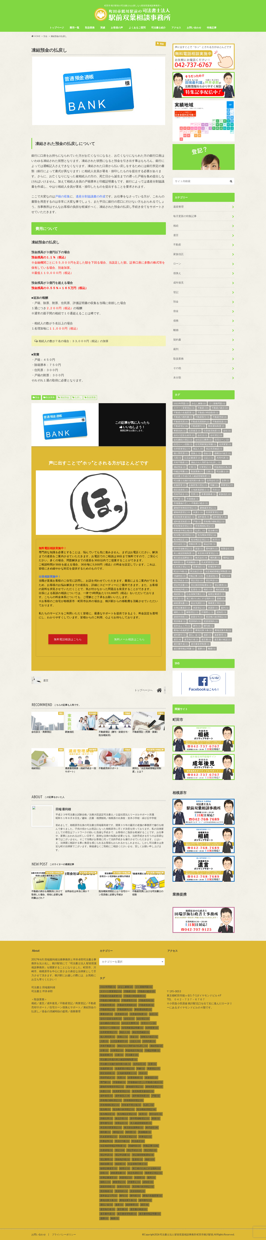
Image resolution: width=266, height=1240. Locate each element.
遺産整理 (178, 206)
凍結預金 (64, 397)
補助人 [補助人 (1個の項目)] (178, 612)
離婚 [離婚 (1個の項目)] (212, 648)
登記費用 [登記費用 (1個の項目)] (221, 584)
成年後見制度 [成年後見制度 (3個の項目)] (182, 521)
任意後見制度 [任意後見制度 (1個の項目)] (212, 430)
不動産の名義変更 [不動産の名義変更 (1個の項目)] (184, 412)
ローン (177, 263)
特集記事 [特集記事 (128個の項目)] (196, 575)
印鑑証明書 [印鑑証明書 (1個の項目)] (181, 471)
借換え (177, 272)
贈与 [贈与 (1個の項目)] (197, 625)
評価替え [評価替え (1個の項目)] (207, 612)
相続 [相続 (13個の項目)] (208, 589)
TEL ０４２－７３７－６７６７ (186, 999)
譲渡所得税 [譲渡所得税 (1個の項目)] (181, 616)
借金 (175, 310)
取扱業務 (90, 27)
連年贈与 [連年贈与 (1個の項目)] (180, 634)
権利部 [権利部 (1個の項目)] (178, 562)
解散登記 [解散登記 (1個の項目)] (192, 612)
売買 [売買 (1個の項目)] (194, 494)
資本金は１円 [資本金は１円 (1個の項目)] (182, 625)
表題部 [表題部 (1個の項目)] (213, 607)
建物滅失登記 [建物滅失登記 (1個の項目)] (208, 507)
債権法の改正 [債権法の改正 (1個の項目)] (222, 453)
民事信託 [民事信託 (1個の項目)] (199, 566)
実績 (102, 27)
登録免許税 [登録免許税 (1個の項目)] (181, 589)
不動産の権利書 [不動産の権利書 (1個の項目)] (183, 417)
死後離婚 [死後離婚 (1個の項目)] (192, 562)
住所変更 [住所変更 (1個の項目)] (225, 444)
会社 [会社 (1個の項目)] (227, 430)
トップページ (57, 27)
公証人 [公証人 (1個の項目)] (208, 457)
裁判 (175, 349)
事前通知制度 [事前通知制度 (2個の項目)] (216, 426)
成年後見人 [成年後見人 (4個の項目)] (219, 516)
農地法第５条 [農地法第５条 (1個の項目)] (223, 630)
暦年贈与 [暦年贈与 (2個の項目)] (212, 548)
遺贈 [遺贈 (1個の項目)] (201, 648)
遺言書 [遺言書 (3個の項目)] (206, 639)
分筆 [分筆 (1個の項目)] (192, 466)
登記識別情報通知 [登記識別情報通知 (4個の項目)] (201, 584)
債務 (175, 320)
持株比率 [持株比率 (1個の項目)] (195, 544)
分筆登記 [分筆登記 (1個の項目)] (205, 466)
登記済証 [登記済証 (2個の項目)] (197, 580)
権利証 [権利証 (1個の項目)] (228, 557)
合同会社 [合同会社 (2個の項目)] (213, 480)
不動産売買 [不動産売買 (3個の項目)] (181, 421)
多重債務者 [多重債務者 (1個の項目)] (208, 494)
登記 (175, 291)
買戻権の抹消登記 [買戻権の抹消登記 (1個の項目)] (216, 616)
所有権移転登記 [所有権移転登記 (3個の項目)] (204, 525)
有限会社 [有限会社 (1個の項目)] (227, 548)
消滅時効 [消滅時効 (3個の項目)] (180, 575)
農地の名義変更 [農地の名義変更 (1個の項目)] (183, 630)
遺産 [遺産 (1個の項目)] (207, 634)
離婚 (175, 330)
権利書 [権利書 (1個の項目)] (215, 557)
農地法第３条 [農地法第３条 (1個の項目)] (203, 630)
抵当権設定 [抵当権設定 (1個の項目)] (181, 539)
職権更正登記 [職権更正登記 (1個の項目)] (216, 603)
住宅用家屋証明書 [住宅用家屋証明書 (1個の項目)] (205, 444)
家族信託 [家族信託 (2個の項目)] (225, 494)
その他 (177, 367)
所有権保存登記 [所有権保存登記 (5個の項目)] (183, 525)
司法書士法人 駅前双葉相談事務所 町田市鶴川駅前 (186, 1234)
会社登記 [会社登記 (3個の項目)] (216, 435)
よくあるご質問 (137, 27)
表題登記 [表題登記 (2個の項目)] (199, 607)
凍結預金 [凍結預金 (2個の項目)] (180, 466)
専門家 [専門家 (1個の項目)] (178, 498)
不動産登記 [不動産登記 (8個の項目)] (181, 426)
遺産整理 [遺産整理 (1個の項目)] (220, 634)
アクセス (176, 27)
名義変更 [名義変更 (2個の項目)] (180, 485)
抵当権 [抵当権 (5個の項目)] (213, 530)
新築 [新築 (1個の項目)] (199, 548)
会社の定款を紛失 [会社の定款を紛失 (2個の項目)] (184, 435)
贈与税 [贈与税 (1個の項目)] (208, 625)
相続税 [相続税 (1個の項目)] (178, 593)
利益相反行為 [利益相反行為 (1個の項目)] (222, 466)
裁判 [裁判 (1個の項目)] (225, 607)
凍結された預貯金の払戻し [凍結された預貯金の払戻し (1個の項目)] (206, 462)
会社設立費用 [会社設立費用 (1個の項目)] (203, 439)
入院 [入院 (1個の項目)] (177, 457)
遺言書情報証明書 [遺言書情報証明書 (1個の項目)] (184, 648)
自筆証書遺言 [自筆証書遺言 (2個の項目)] (182, 607)
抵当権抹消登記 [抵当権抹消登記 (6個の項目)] (206, 535)
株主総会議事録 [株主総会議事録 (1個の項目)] (183, 557)
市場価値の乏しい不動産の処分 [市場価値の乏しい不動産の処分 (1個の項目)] (191, 503)
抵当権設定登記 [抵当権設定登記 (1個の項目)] (200, 539)
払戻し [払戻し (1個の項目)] (200, 530)
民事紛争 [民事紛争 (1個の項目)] (214, 566)
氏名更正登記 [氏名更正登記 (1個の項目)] (182, 566)
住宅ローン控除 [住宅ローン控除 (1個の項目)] (183, 444)
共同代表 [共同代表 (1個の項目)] (222, 457)
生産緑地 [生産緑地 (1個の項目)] (212, 575)
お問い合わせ (194, 27)
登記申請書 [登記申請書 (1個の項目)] (181, 584)
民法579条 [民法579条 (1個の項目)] (180, 571)
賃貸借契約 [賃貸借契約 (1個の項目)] (211, 621)
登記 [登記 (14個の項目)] (225, 575)
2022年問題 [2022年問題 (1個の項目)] (181, 403)
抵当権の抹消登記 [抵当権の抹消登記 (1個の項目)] (184, 535)
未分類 (177, 377)
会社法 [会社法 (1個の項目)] (202, 435)
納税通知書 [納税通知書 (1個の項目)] (181, 603)
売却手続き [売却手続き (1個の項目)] (181, 494)
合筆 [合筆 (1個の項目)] (225, 480)
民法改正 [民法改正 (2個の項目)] (196, 571)
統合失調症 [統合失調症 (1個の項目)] (198, 603)
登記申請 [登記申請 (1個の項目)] (212, 580)
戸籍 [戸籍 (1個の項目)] (197, 521)
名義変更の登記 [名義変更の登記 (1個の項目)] (198, 485)
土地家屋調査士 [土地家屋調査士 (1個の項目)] (200, 489)
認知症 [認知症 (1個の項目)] (221, 612)
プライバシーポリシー (64, 1234)
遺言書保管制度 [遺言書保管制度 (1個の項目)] (200, 644)
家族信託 (178, 254)
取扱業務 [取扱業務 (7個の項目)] (197, 471)
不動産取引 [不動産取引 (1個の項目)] (202, 417)
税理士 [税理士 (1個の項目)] (178, 598)
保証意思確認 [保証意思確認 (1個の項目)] (214, 448)
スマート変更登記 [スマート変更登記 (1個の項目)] (184, 407)
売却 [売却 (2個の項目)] (216, 489)
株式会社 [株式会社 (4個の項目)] (201, 557)
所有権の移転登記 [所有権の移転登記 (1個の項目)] (214, 521)
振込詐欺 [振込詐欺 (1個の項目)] (210, 544)
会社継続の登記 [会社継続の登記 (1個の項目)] (183, 439)
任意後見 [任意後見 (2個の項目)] (195, 430)
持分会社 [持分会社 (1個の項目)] (180, 544)
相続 (175, 225)
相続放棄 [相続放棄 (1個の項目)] (222, 589)
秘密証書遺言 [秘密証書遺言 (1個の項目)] (216, 593)
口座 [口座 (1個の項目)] (209, 471)
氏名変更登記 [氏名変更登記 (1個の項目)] (209, 562)
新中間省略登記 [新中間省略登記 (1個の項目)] (183, 548)
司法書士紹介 (158, 27)
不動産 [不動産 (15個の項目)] (203, 407)
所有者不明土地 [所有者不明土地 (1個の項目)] (183, 530)
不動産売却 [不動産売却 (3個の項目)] (219, 417)
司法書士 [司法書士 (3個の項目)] (222, 471)
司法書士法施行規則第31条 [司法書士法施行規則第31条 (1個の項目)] (189, 480)
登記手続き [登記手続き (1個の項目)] (181, 580)
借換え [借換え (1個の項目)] (196, 453)
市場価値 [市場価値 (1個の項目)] (192, 498)
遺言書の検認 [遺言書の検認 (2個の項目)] (222, 639)
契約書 (177, 339)
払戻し (78, 397)
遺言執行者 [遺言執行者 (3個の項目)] (191, 639)
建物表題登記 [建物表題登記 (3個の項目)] (182, 512)
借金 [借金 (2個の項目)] (207, 453)
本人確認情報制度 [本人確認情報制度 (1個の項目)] (184, 553)
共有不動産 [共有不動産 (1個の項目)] (181, 462)
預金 (37, 397)
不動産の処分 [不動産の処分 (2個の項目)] (220, 407)
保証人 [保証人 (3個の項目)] (198, 448)
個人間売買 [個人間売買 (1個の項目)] (181, 453)
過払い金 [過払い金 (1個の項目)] (195, 634)
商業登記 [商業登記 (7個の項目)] (227, 485)
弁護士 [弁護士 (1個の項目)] (198, 512)
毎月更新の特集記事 (185, 216)
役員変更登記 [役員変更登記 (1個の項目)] (214, 512)
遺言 (175, 235)
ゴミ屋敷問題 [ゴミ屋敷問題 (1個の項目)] (217, 403)
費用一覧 (74, 27)
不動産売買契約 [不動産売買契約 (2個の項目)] (200, 421)
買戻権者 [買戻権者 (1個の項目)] (180, 621)
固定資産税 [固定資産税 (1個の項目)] (181, 489)
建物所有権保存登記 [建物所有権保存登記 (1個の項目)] (185, 507)
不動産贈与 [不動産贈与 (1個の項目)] (198, 426)
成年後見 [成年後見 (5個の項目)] (203, 516)
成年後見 (178, 282)
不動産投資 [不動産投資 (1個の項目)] (219, 421)
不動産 (177, 244)
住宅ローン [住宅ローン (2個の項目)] (222, 439)
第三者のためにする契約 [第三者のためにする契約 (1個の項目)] (200, 598)
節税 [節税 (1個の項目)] (220, 598)
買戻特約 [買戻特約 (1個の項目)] (195, 621)
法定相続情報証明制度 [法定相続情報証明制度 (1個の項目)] (218, 571)
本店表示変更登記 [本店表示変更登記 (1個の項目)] (207, 553)
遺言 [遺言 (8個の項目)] (177, 639)
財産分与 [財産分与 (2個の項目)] (197, 616)
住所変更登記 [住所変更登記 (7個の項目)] (182, 448)
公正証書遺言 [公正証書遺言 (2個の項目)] (192, 457)
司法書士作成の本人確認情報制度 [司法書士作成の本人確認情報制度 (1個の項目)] (192, 475)
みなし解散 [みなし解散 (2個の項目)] (199, 403)
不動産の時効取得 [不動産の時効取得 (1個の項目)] (207, 412)
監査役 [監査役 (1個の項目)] (196, 589)
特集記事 (211, 27)
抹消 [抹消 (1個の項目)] (216, 539)
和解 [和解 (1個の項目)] (214, 485)
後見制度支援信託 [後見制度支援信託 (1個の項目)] (184, 516)
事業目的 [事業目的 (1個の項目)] (180, 430)
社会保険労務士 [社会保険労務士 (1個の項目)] (195, 593)
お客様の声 (117, 27)
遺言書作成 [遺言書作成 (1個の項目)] (181, 644)
